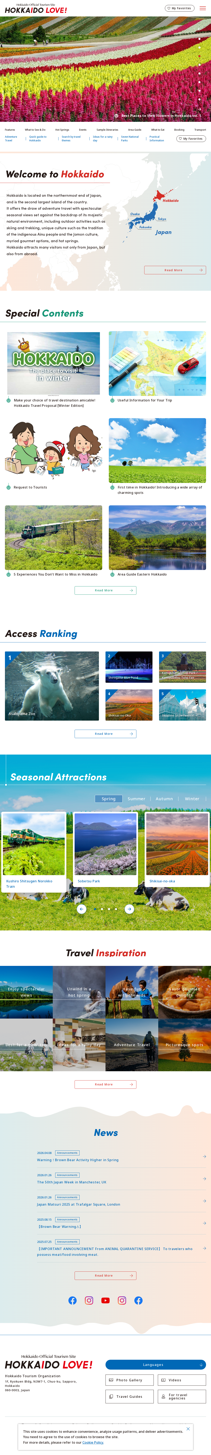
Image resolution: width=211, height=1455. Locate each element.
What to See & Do (35, 129)
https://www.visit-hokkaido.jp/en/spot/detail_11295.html (182, 656)
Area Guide (134, 129)
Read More (174, 270)
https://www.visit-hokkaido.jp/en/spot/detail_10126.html (32, 815)
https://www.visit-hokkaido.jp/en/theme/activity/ (130, 969)
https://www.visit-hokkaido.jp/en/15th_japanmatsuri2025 (50, 1192)
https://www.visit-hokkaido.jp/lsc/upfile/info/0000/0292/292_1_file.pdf (60, 1147)
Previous (199, 29)
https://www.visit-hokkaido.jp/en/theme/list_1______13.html (184, 1024)
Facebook (72, 1300)
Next (199, 109)
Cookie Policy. (93, 1442)
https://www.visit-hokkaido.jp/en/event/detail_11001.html (182, 694)
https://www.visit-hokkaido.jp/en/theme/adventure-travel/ (131, 1024)
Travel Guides (129, 1396)
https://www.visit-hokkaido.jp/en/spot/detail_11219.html (103, 815)
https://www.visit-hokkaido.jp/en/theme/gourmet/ (184, 969)
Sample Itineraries (107, 129)
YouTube (105, 1300)
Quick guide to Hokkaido (38, 138)
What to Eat (157, 129)
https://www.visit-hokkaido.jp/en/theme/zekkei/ (24, 969)
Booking (179, 129)
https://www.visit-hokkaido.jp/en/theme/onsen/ (77, 969)
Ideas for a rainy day (103, 138)
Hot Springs (62, 129)
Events (83, 129)
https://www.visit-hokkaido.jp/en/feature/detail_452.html (50, 1170)
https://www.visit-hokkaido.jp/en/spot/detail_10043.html (50, 653)
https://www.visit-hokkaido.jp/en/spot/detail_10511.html (128, 656)
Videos (175, 1380)
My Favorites (181, 8)
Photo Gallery (129, 1380)
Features (10, 129)
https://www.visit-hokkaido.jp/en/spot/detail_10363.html (128, 694)
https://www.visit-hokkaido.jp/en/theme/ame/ (75, 1022)
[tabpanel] (105, 69)
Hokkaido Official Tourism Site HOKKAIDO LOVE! (36, 8)
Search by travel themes (71, 138)
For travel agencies (178, 1396)
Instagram (89, 1300)
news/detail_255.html (22, 1236)
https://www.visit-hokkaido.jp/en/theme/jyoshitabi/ (26, 1024)
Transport (200, 129)
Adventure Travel (11, 138)
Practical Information (157, 138)
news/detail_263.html (22, 1214)
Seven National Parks (130, 138)
